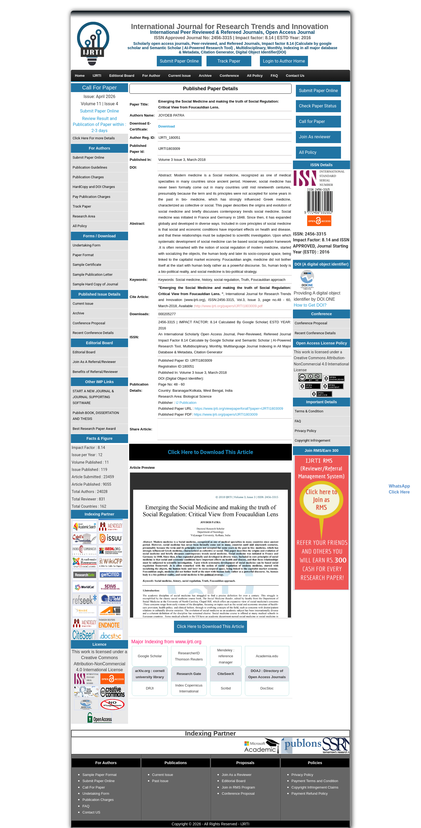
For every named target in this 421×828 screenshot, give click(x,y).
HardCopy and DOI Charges (94, 187)
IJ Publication (186, 403)
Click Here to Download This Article (210, 626)
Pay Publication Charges (91, 197)
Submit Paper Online (179, 61)
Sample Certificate (87, 265)
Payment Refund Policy (310, 793)
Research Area (84, 216)
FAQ (298, 421)
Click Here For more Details (94, 138)
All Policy (80, 226)
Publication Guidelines (90, 167)
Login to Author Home (284, 61)
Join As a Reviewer (237, 775)
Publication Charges (88, 177)
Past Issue (160, 781)
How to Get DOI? (310, 305)
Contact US (91, 812)
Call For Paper (99, 87)
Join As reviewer (315, 136)
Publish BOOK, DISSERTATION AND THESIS (96, 416)
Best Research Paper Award (94, 429)
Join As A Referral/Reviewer (94, 362)
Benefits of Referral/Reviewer (95, 372)
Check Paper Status (317, 105)
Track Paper (228, 61)
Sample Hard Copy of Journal (95, 284)
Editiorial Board (233, 781)
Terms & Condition (309, 411)
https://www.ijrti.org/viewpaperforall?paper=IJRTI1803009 (239, 408)
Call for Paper (312, 121)
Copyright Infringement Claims (315, 787)
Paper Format (83, 255)
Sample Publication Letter (93, 275)
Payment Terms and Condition (315, 781)
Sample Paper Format (99, 775)
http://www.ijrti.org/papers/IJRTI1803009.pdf (229, 306)
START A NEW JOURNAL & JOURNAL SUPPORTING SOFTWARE (93, 397)
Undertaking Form (87, 245)
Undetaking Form (95, 793)
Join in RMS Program (238, 787)
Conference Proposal (89, 323)
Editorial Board (84, 352)
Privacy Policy (305, 431)
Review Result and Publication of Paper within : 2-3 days (99, 124)
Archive (78, 313)
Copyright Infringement (313, 440)
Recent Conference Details (93, 333)
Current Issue (83, 304)
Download (166, 126)
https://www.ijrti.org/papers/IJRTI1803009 (226, 414)
